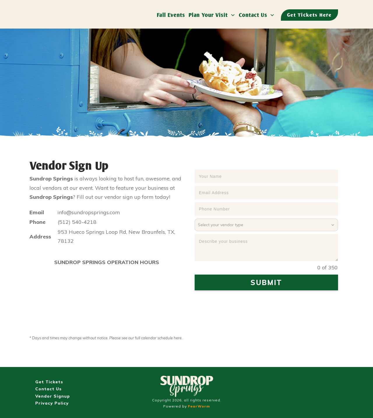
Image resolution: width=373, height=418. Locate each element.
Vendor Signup (52, 396)
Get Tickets (49, 381)
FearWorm (199, 406)
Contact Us (48, 388)
